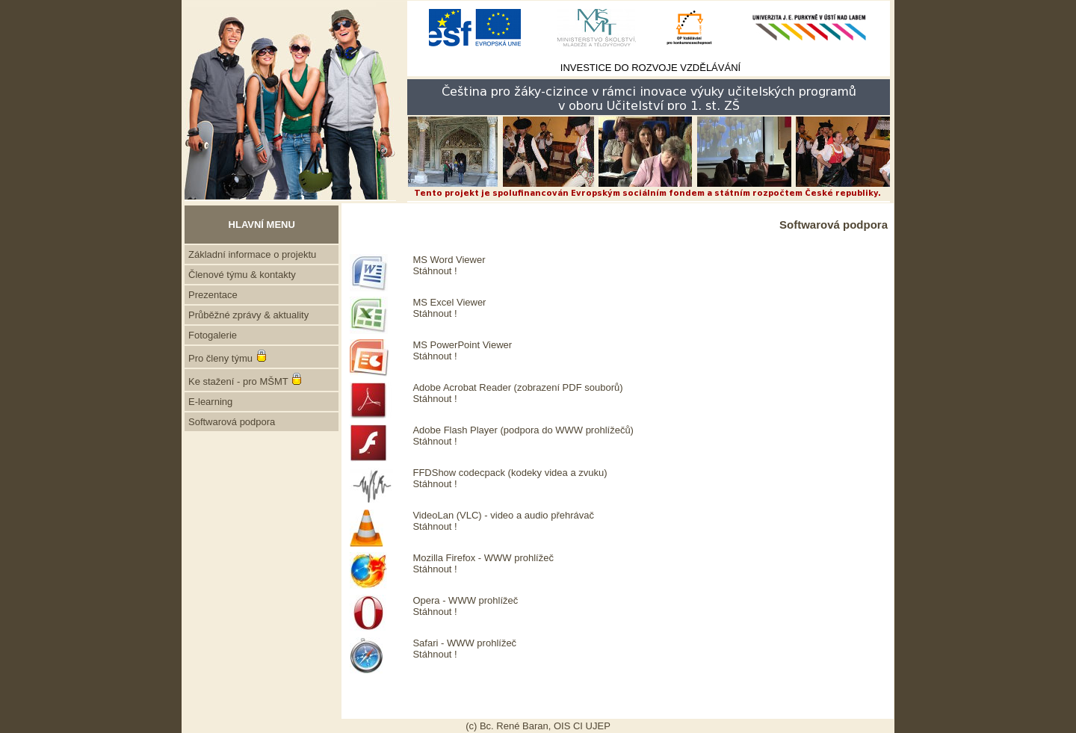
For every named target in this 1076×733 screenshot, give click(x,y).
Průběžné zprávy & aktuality (248, 315)
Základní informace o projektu (252, 254)
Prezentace (213, 294)
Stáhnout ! (434, 270)
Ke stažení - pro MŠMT (238, 381)
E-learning (210, 401)
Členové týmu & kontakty (242, 274)
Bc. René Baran (514, 726)
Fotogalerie (212, 335)
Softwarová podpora (231, 421)
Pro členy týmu (220, 358)
